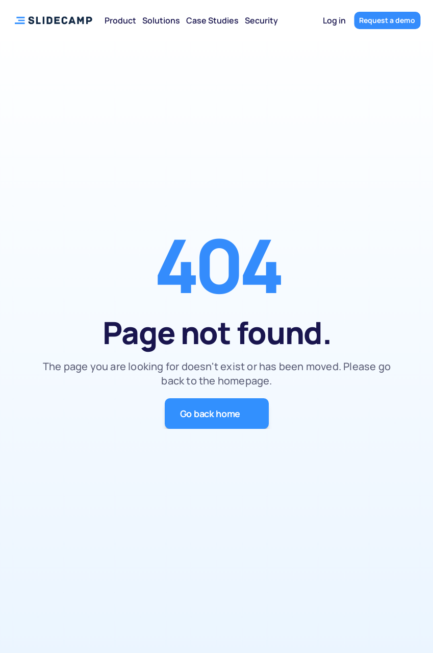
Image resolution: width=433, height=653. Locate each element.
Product (120, 20)
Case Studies (212, 20)
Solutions (161, 20)
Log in (334, 20)
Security (261, 20)
